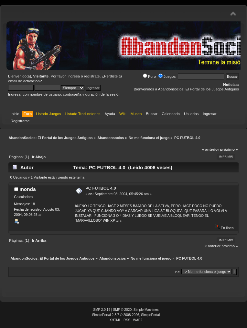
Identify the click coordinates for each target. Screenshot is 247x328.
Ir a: (177, 272)
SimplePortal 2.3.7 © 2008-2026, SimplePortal (126, 315)
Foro (149, 76)
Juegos (167, 76)
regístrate (92, 76)
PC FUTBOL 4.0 (100, 188)
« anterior (210, 149)
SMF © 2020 (122, 309)
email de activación (24, 81)
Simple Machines (146, 309)
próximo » (229, 149)
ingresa (74, 76)
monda (27, 189)
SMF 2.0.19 (101, 309)
